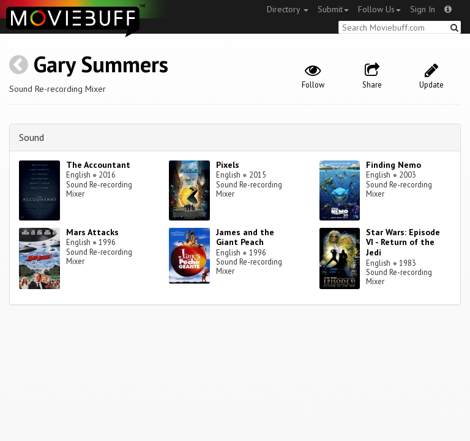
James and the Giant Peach (245, 237)
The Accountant (98, 164)
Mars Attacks (92, 232)
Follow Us (379, 9)
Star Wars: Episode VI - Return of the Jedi (403, 242)
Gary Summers (101, 64)
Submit (333, 9)
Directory (287, 9)
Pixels (227, 164)
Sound (31, 137)
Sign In (422, 9)
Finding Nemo (393, 164)
